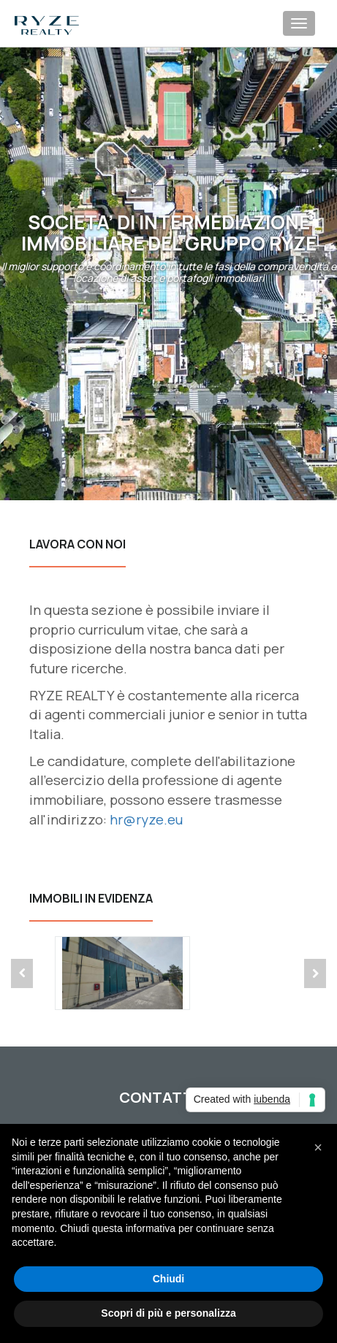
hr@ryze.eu (146, 819)
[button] (318, 1147)
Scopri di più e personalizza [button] (168, 1313)
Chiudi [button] (169, 1279)
